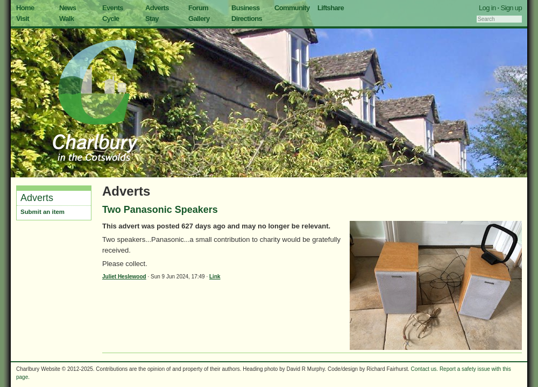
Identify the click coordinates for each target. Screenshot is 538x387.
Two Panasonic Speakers (160, 209)
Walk (66, 19)
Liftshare (330, 8)
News (67, 8)
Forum (198, 8)
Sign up (511, 8)
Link (215, 277)
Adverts (157, 8)
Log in (487, 8)
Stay (152, 19)
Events (112, 8)
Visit (22, 19)
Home (25, 8)
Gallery (199, 19)
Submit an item (42, 212)
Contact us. (424, 369)
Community (292, 8)
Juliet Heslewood (124, 277)
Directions (246, 19)
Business (245, 8)
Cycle (110, 19)
